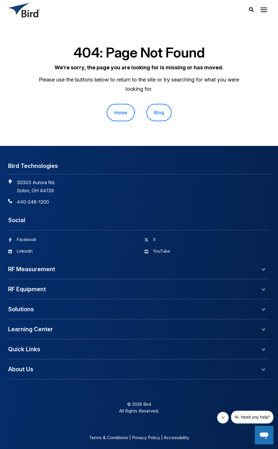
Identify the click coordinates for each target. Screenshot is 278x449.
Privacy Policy (146, 437)
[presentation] (263, 10)
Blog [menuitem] (159, 112)
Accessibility (176, 437)
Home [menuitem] (120, 112)
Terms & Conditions (108, 437)
